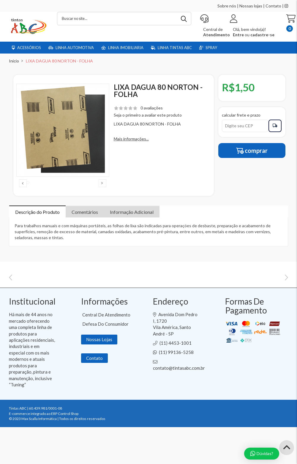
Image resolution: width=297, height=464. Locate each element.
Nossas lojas (250, 5)
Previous (23, 189)
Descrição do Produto (37, 225)
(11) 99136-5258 (176, 392)
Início (14, 60)
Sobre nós (226, 5)
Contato (273, 5)
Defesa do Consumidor (105, 363)
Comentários (85, 225)
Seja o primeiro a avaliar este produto (148, 114)
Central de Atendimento (106, 354)
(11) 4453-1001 (175, 382)
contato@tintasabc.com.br (179, 407)
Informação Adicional (132, 225)
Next (102, 189)
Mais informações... (131, 138)
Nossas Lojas (99, 379)
